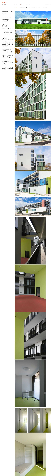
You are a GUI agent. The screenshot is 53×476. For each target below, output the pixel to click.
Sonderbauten (39, 7)
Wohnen (16, 7)
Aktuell (46, 4)
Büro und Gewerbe (32, 7)
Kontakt (49, 4)
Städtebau (45, 7)
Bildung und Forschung (23, 7)
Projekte (20, 4)
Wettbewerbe (27, 4)
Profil (15, 4)
